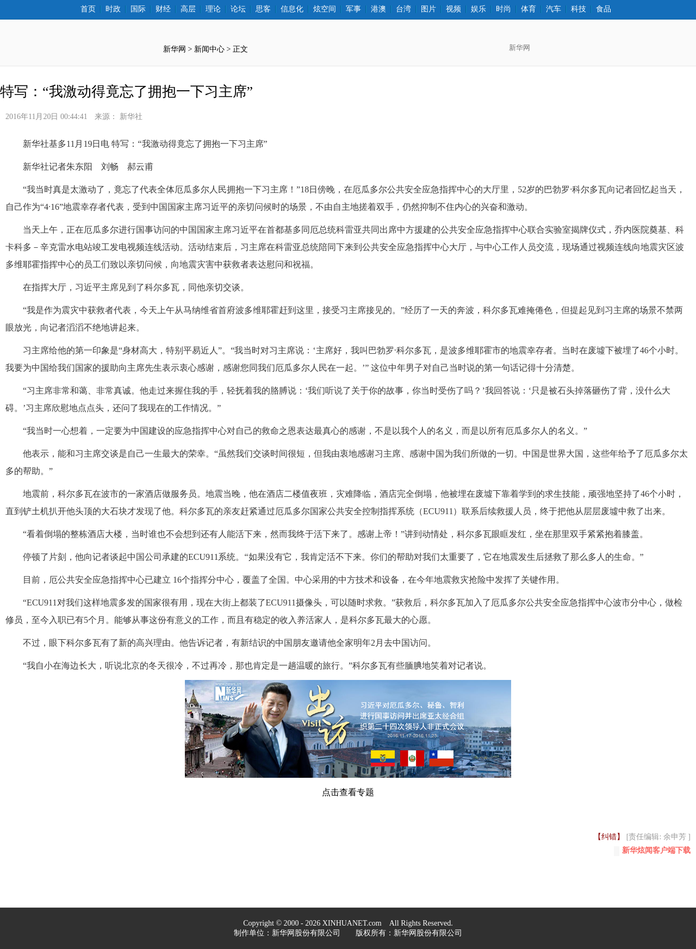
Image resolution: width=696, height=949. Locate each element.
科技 (578, 9)
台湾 (403, 9)
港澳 (378, 9)
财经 (163, 9)
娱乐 (478, 9)
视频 (453, 9)
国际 (138, 9)
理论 (213, 9)
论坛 (238, 9)
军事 (353, 9)
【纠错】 (609, 837)
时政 (113, 9)
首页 (88, 9)
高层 (188, 9)
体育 (528, 9)
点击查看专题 (348, 792)
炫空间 (324, 9)
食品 (603, 9)
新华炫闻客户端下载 (652, 851)
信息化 (292, 9)
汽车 (553, 9)
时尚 (503, 9)
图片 (428, 9)
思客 (263, 9)
